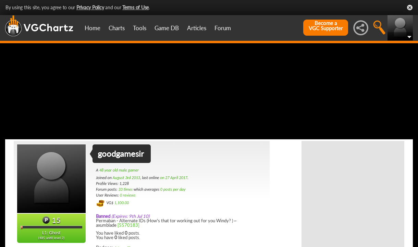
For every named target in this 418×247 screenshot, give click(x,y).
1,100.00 (121, 202)
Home (92, 28)
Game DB (167, 28)
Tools (139, 28)
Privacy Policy (90, 7)
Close (410, 7)
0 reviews (128, 195)
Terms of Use (135, 7)
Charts (117, 28)
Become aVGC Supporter (326, 26)
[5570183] (128, 225)
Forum (222, 28)
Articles (196, 28)
